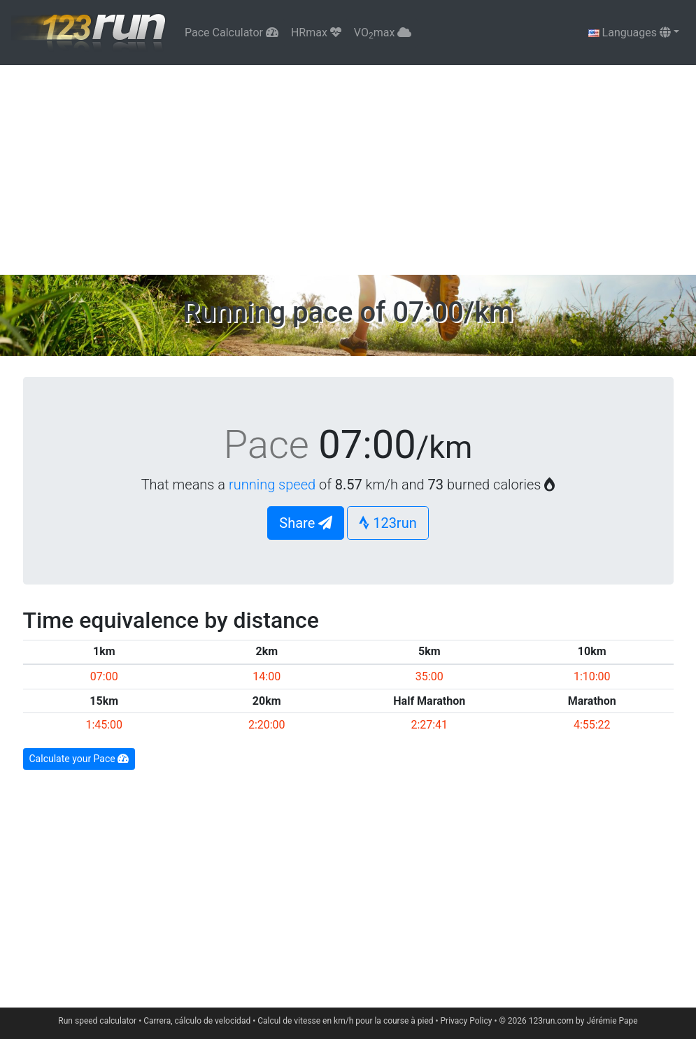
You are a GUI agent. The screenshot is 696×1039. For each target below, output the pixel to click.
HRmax (316, 32)
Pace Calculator (231, 32)
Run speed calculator (97, 1021)
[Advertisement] (348, 170)
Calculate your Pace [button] (79, 758)
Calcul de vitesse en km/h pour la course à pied (345, 1021)
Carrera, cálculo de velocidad (196, 1021)
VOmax (382, 33)
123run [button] (388, 523)
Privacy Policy (466, 1021)
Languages (629, 32)
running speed (272, 484)
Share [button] (305, 523)
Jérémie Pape (611, 1021)
